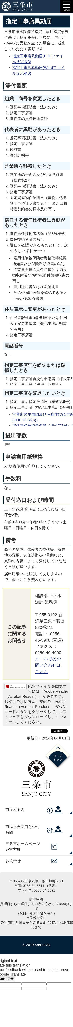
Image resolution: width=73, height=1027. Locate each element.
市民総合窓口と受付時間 (22, 829)
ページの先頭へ (58, 756)
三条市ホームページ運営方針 (22, 847)
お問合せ (13, 861)
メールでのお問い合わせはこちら (48, 665)
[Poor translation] (10, 979)
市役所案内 (14, 809)
